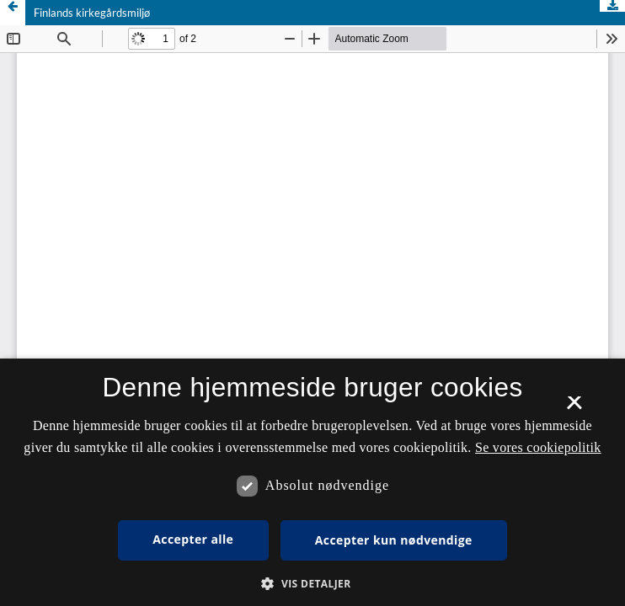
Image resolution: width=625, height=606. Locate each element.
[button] (312, 583)
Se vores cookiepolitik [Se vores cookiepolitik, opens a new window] (538, 447)
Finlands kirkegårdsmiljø (92, 12)
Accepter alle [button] (192, 539)
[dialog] (312, 482)
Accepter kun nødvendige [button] (394, 540)
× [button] (574, 408)
